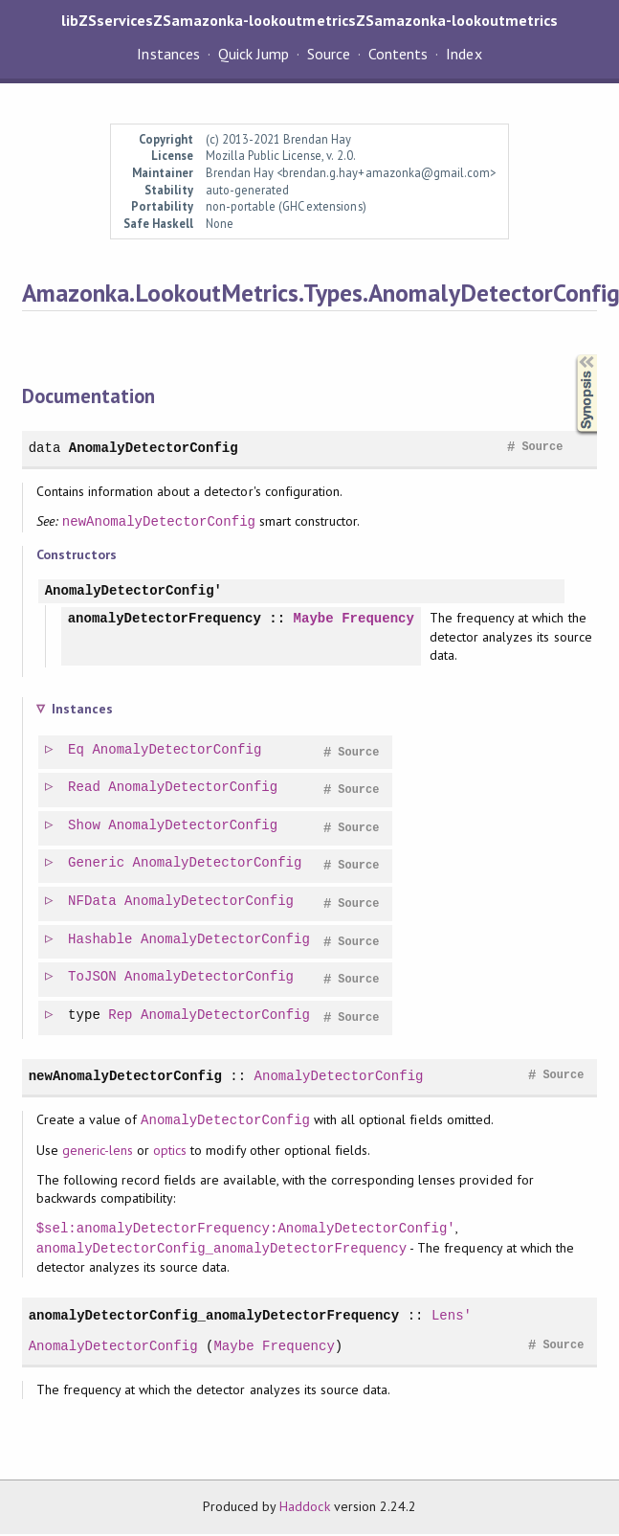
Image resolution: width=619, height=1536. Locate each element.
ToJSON (93, 979)
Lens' (451, 1317)
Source (328, 53)
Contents (398, 53)
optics (170, 1152)
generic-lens (97, 1152)
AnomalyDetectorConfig (153, 448)
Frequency (378, 619)
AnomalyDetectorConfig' (133, 591)
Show (85, 828)
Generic (97, 865)
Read (85, 789)
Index (463, 53)
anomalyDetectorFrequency (164, 619)
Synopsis (571, 354)
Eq (77, 752)
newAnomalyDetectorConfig (158, 521)
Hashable (101, 942)
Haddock (304, 1508)
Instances (168, 53)
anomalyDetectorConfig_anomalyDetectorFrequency (222, 1250)
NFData (93, 903)
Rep (121, 1017)
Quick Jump (253, 53)
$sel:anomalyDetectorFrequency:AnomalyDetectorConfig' (245, 1230)
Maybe (314, 619)
